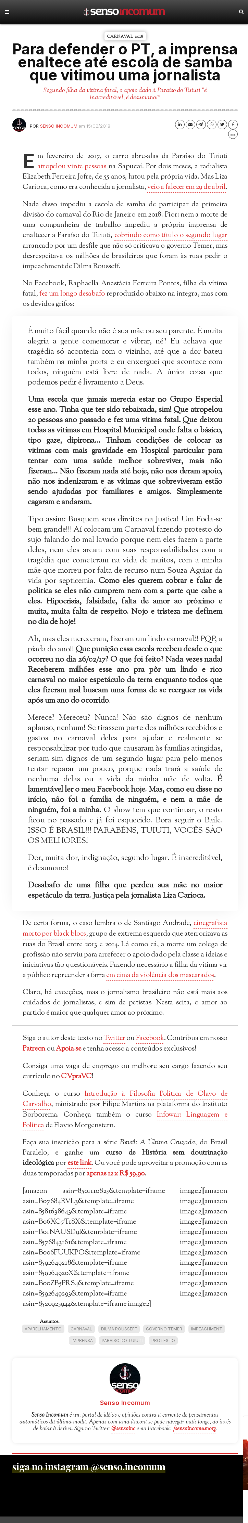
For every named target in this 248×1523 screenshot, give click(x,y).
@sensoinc (123, 1436)
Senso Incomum (58, 126)
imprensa (82, 1347)
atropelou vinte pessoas (72, 166)
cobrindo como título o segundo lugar (169, 245)
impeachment (206, 1335)
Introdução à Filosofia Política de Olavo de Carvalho (125, 1107)
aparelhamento (43, 1335)
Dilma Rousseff (119, 1335)
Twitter (124, 1047)
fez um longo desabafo (72, 303)
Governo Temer (164, 1335)
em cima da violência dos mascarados (161, 984)
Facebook (164, 1047)
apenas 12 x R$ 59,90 (116, 1180)
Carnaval (81, 1335)
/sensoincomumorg (194, 1436)
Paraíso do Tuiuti (122, 1347)
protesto (163, 1347)
